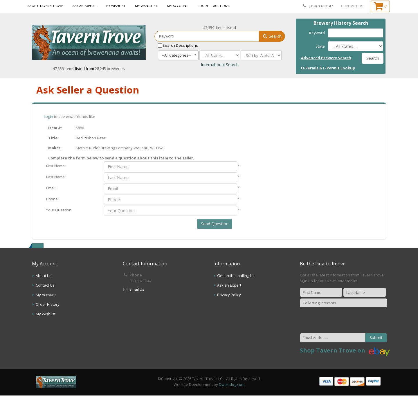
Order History (48, 304)
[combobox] (178, 55)
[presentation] (344, 320)
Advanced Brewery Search (326, 57)
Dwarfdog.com (231, 384)
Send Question (214, 223)
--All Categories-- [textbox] (176, 55)
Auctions (221, 5)
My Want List (146, 5)
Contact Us (45, 285)
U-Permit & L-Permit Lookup (328, 68)
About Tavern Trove (45, 5)
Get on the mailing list (236, 275)
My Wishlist (115, 5)
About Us (44, 275)
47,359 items (64, 68)
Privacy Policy (229, 294)
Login (203, 5)
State (320, 46)
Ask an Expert (84, 5)
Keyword (317, 32)
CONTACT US (352, 5)
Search (272, 36)
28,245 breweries (110, 68)
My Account (177, 5)
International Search (220, 64)
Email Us (136, 289)
